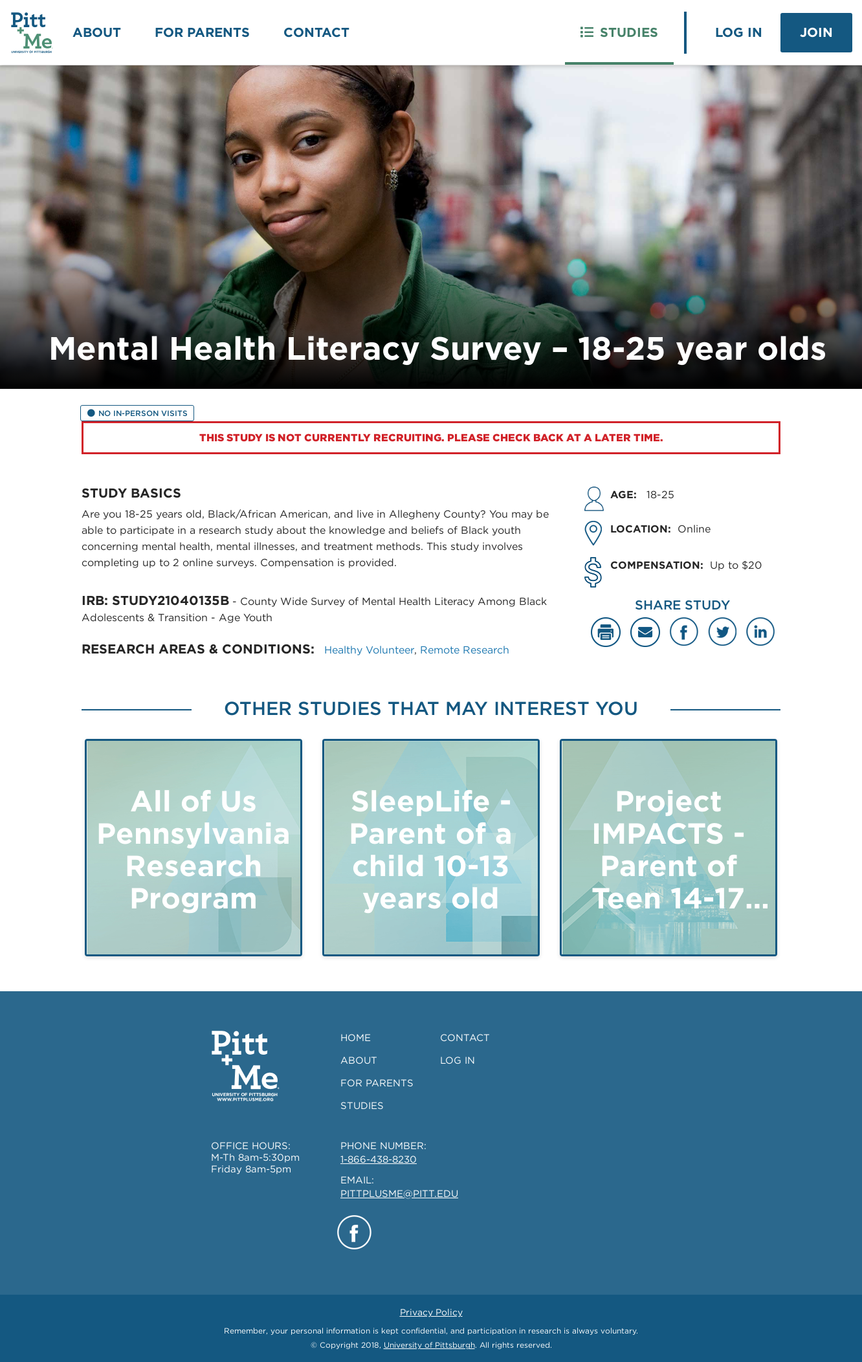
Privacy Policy (431, 1312)
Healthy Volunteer (369, 650)
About (96, 32)
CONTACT (465, 1038)
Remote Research (464, 650)
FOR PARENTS (377, 1083)
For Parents (202, 32)
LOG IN (457, 1060)
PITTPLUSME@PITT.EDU (399, 1194)
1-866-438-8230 (378, 1159)
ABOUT (358, 1060)
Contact (316, 32)
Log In (738, 32)
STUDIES (362, 1106)
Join (816, 32)
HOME (355, 1038)
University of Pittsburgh (429, 1345)
